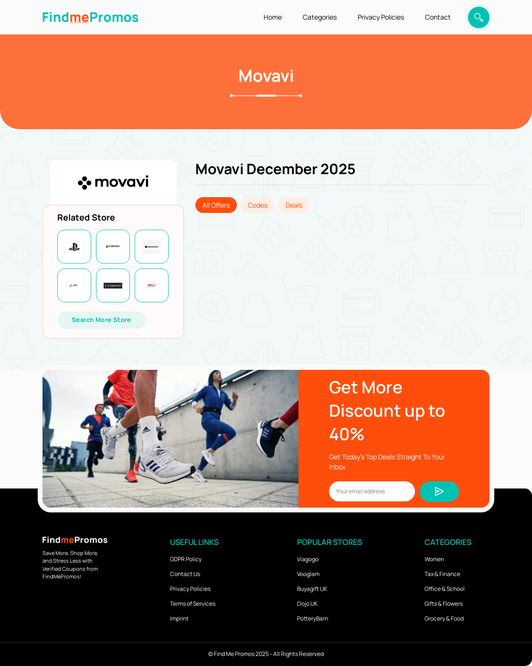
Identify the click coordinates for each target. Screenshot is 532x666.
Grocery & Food (444, 618)
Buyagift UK (312, 589)
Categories (320, 17)
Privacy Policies (381, 17)
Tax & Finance (442, 574)
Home (273, 17)
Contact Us (185, 574)
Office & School (445, 589)
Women (434, 559)
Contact (438, 17)
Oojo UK (307, 603)
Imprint (179, 618)
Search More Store (101, 319)
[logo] (90, 16)
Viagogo (308, 559)
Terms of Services (192, 603)
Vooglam (308, 574)
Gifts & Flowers (444, 603)
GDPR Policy (186, 559)
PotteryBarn (312, 618)
